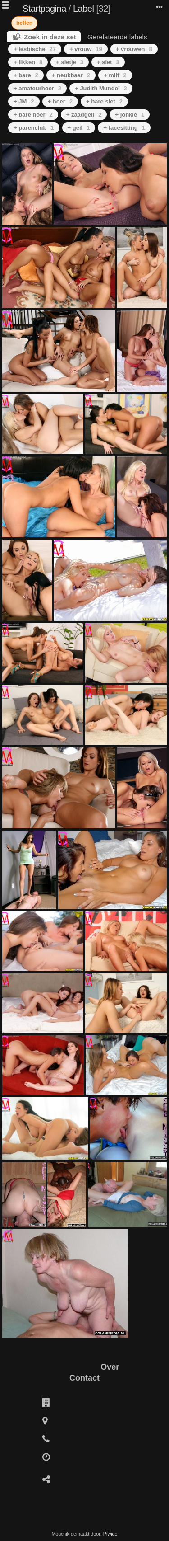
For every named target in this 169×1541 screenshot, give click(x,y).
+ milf (115, 75)
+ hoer (60, 101)
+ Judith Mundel (101, 88)
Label (83, 9)
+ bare (26, 75)
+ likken (28, 62)
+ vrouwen (134, 49)
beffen (24, 23)
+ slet (108, 62)
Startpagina (44, 9)
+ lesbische (35, 49)
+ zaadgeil (84, 114)
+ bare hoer (33, 114)
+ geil (79, 127)
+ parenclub (34, 127)
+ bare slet (104, 101)
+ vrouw (85, 49)
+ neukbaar (71, 75)
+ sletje (69, 62)
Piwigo (110, 1533)
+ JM (24, 101)
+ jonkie (129, 114)
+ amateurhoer (37, 88)
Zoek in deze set (50, 37)
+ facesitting (124, 127)
